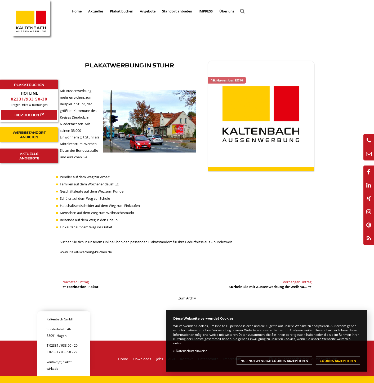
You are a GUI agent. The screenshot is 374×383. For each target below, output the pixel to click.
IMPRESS (206, 11)
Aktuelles (95, 11)
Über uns (226, 11)
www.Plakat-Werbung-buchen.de (86, 252)
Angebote (147, 11)
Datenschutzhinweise (191, 351)
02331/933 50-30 (29, 99)
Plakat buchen (121, 11)
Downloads (142, 358)
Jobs (159, 358)
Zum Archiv (187, 298)
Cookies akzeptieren (338, 361)
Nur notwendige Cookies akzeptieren (274, 361)
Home (77, 11)
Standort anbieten (177, 11)
